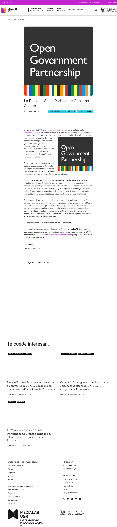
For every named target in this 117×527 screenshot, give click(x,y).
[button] (96, 10)
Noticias (71, 112)
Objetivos (12, 472)
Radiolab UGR (83, 2)
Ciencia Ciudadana (16, 354)
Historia (11, 479)
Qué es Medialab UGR (16, 465)
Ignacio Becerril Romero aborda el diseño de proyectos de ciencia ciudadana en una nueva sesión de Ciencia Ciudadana (31, 386)
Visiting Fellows (14, 496)
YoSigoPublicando (70, 493)
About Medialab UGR (16, 489)
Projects (11, 493)
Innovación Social (69, 354)
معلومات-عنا (13, 500)
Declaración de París (32, 132)
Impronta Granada (70, 479)
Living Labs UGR (96, 2)
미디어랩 (12, 503)
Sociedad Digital (85, 112)
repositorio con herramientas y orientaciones (54, 234)
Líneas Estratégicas (57, 112)
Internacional (6, 2)
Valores (11, 476)
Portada (90, 354)
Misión (10, 469)
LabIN (65, 489)
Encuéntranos (110, 2)
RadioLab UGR (68, 486)
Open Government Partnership (57, 130)
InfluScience (68, 482)
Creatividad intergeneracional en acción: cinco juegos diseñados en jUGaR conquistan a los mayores (84, 386)
